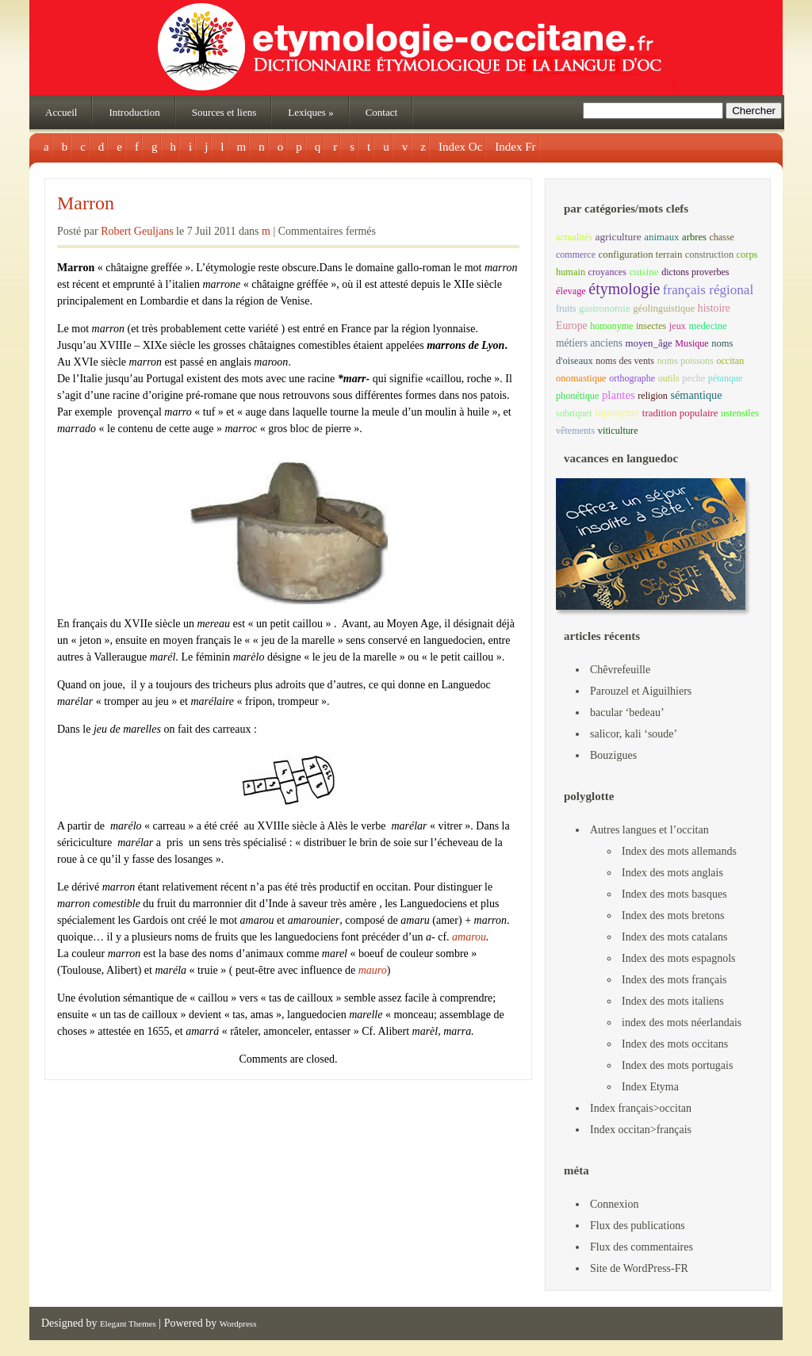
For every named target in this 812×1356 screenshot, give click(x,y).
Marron (85, 203)
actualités (574, 237)
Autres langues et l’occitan (649, 830)
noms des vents (625, 360)
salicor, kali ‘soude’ (633, 734)
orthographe (632, 378)
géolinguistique (664, 308)
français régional (708, 289)
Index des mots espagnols (678, 958)
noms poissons (685, 360)
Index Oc (460, 146)
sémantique (696, 395)
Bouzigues (613, 755)
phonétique (577, 395)
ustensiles (740, 413)
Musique (691, 343)
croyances (607, 272)
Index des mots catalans (674, 937)
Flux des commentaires (641, 1247)
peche (693, 378)
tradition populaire (680, 413)
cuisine (643, 272)
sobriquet (574, 413)
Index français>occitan (640, 1108)
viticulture (618, 430)
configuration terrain (641, 254)
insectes (651, 325)
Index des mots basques (674, 894)
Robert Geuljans (137, 231)
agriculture (618, 237)
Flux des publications (637, 1226)
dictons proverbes (695, 272)
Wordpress (238, 1323)
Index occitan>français (640, 1130)
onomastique (581, 378)
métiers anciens (589, 343)
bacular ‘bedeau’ (627, 712)
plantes (618, 395)
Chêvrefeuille (620, 670)
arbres (694, 237)
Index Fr (515, 146)
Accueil (61, 112)
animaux (661, 237)
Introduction (134, 112)
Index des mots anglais (672, 873)
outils (669, 378)
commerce (576, 254)
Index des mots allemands (679, 851)
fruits (566, 308)
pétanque (725, 378)
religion (653, 395)
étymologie (624, 288)
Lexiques (310, 112)
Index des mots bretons (673, 915)
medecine (707, 325)
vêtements (575, 430)
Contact (381, 112)
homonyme (611, 325)
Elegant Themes (128, 1323)
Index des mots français (674, 980)
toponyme (617, 412)
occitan (730, 360)
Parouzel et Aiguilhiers (640, 691)
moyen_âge (648, 343)
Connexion (614, 1204)
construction (709, 254)
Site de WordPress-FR (639, 1268)
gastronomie (604, 308)
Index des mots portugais (677, 1065)
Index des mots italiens (673, 1001)
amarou (469, 937)
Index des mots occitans (675, 1044)
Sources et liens (224, 112)
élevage (571, 291)
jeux (677, 325)
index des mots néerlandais (681, 1022)
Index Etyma (650, 1087)
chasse (721, 237)
